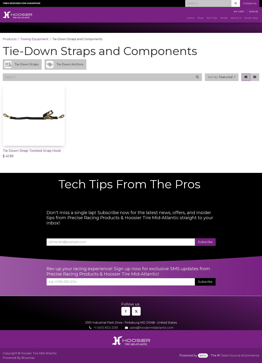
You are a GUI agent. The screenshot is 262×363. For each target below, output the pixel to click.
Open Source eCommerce (240, 355)
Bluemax (28, 358)
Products (9, 39)
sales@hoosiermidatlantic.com (152, 327)
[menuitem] (190, 18)
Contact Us (249, 3)
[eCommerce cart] (239, 12)
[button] (222, 77)
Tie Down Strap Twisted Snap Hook (32, 151)
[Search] (235, 3)
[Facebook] (125, 311)
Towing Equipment (34, 39)
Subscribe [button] (205, 242)
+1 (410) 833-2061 (106, 327)
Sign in (253, 11)
